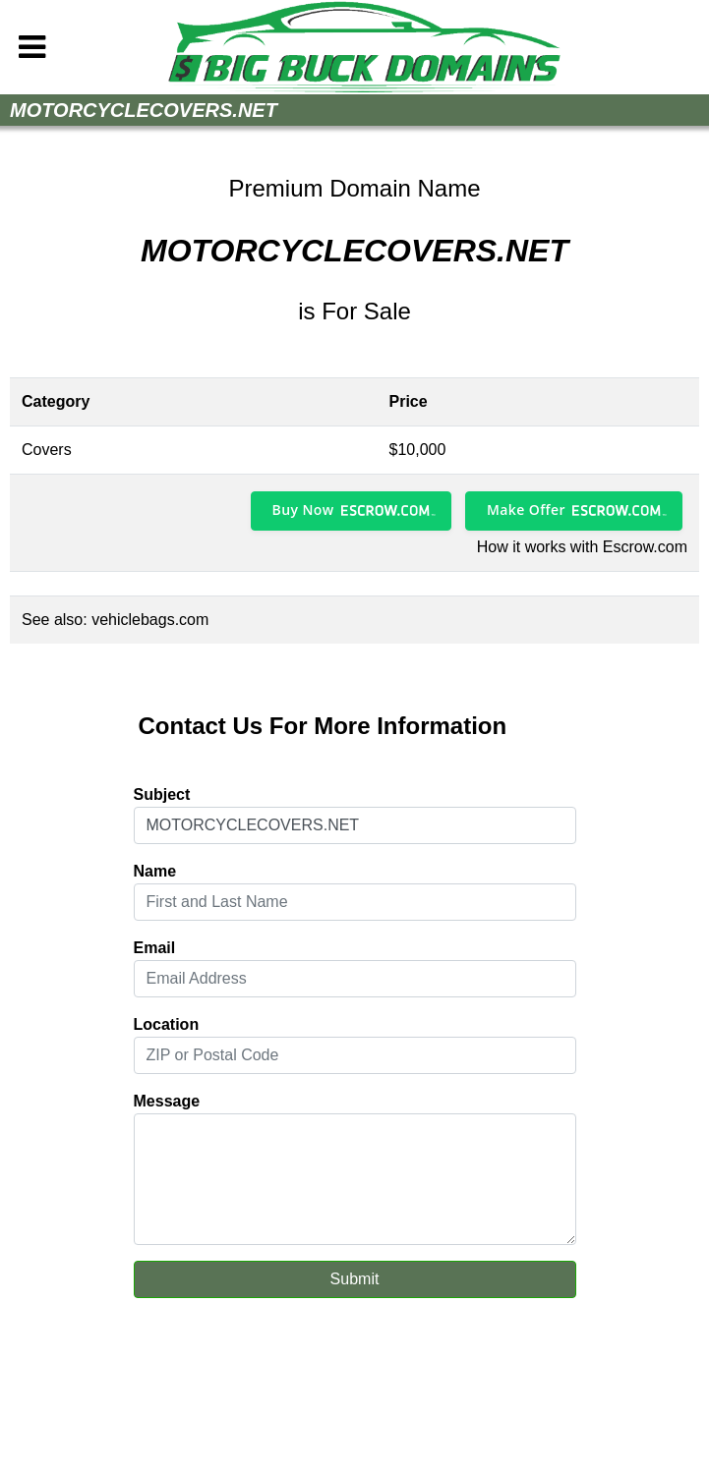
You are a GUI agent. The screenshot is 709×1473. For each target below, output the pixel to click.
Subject (162, 794)
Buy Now (303, 509)
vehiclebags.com (149, 619)
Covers (47, 449)
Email (155, 947)
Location (167, 1024)
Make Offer (526, 509)
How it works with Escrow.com (582, 546)
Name (155, 871)
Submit (355, 1279)
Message (167, 1101)
